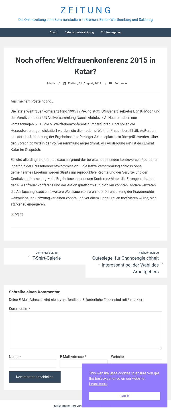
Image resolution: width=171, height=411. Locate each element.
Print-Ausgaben (111, 32)
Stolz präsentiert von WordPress (76, 405)
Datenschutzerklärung (79, 32)
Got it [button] (124, 396)
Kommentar (19, 308)
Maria (51, 83)
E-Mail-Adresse (73, 357)
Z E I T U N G (85, 10)
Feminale (120, 83)
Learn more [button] (98, 384)
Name (15, 357)
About (53, 32)
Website (117, 357)
